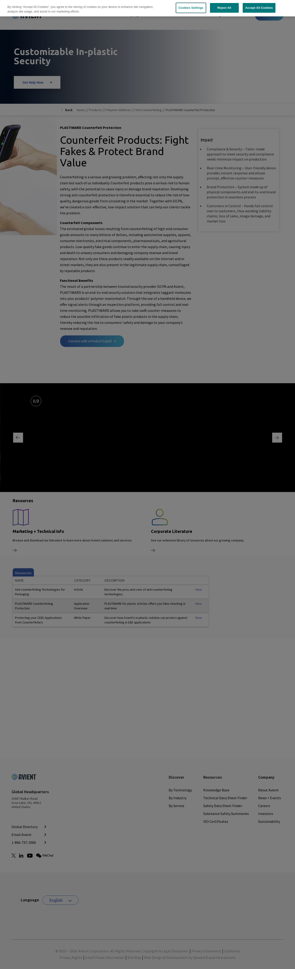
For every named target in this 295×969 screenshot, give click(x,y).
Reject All (224, 5)
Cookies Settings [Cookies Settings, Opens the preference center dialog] (191, 5)
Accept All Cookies (259, 5)
